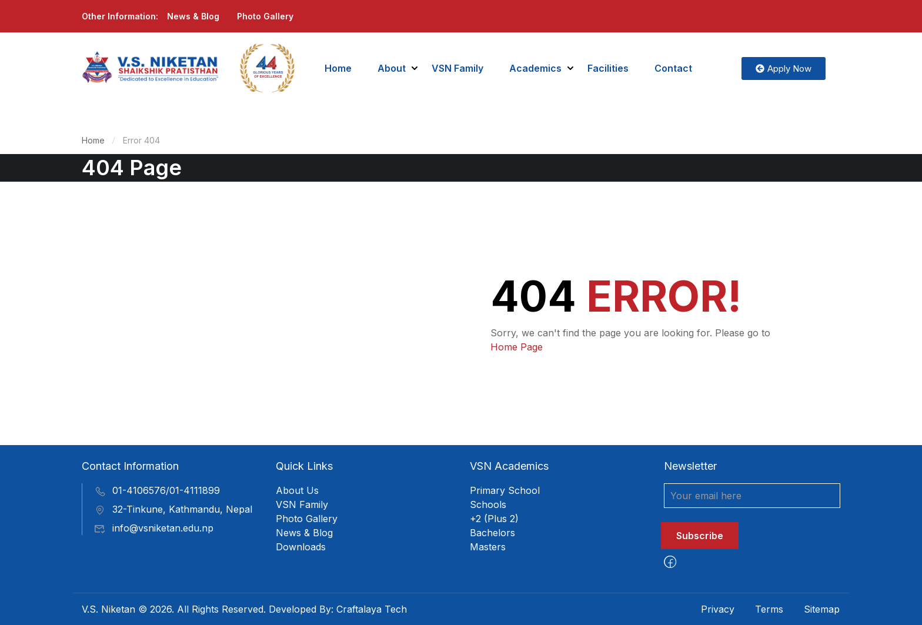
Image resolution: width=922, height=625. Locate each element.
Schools (488, 504)
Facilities (608, 68)
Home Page (516, 347)
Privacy (717, 609)
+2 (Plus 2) (494, 518)
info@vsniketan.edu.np (153, 528)
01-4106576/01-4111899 (157, 490)
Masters (488, 547)
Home (338, 68)
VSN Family (457, 68)
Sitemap (822, 609)
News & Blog (193, 16)
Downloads (301, 547)
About (392, 68)
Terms (769, 609)
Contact (673, 68)
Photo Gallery (265, 16)
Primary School (505, 490)
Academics (535, 68)
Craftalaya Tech (371, 609)
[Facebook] (670, 562)
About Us (297, 490)
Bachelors (492, 533)
